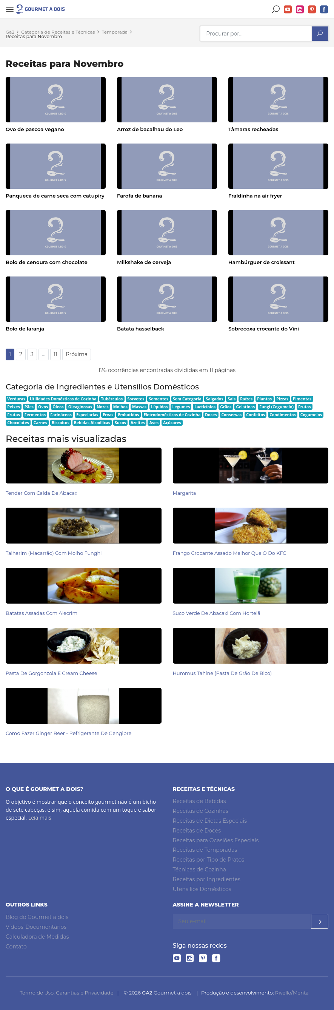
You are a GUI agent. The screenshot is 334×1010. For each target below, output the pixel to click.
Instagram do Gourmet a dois (300, 9)
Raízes (246, 399)
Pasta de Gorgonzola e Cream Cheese (51, 673)
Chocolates (18, 422)
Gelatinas (245, 406)
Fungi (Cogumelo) (276, 406)
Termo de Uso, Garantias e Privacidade (66, 993)
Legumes (181, 406)
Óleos (58, 406)
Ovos (43, 406)
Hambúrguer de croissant (261, 262)
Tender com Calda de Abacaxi (42, 493)
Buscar (276, 9)
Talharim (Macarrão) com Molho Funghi (54, 553)
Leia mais (39, 817)
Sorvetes (135, 399)
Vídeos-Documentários (36, 927)
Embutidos (128, 414)
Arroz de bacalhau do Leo (150, 129)
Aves (154, 422)
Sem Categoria (187, 399)
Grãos (225, 406)
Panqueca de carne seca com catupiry (55, 196)
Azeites (138, 422)
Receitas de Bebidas (199, 801)
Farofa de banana (139, 196)
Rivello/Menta (292, 993)
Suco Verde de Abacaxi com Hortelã (216, 613)
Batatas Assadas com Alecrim (41, 613)
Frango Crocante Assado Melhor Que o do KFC (229, 553)
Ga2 (10, 32)
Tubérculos (112, 399)
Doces (211, 414)
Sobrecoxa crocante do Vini (263, 329)
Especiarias (87, 414)
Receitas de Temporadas (205, 849)
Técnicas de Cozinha (199, 869)
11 (55, 354)
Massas (139, 406)
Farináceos (61, 414)
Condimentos (282, 414)
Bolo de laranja (25, 329)
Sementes (158, 399)
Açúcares (172, 422)
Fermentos (35, 414)
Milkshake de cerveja (144, 262)
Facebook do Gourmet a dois (324, 9)
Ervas (108, 414)
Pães (29, 406)
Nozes (103, 406)
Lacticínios (204, 406)
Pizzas (282, 399)
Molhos (120, 406)
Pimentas (302, 399)
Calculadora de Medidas (37, 936)
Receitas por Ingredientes (206, 879)
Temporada (115, 32)
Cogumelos (311, 414)
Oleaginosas (80, 406)
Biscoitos (60, 422)
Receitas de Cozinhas (200, 811)
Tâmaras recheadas (253, 129)
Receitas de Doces (197, 830)
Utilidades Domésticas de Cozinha (63, 399)
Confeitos (255, 414)
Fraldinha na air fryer (255, 196)
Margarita (184, 493)
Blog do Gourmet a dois (37, 917)
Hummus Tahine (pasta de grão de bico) (222, 673)
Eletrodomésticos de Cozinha (171, 414)
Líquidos (159, 406)
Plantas (264, 399)
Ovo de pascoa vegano (35, 129)
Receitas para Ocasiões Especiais (216, 840)
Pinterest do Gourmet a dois (312, 9)
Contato (16, 946)
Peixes (13, 406)
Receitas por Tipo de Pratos (209, 859)
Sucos (120, 422)
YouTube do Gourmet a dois (288, 9)
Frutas (304, 406)
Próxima (77, 354)
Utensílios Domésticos (202, 888)
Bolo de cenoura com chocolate (47, 262)
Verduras (16, 399)
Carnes (40, 422)
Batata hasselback (140, 329)
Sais (232, 399)
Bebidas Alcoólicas (92, 422)
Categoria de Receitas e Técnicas (58, 32)
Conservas (231, 414)
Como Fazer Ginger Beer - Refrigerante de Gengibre (68, 733)
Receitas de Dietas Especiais (210, 820)
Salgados (214, 399)
